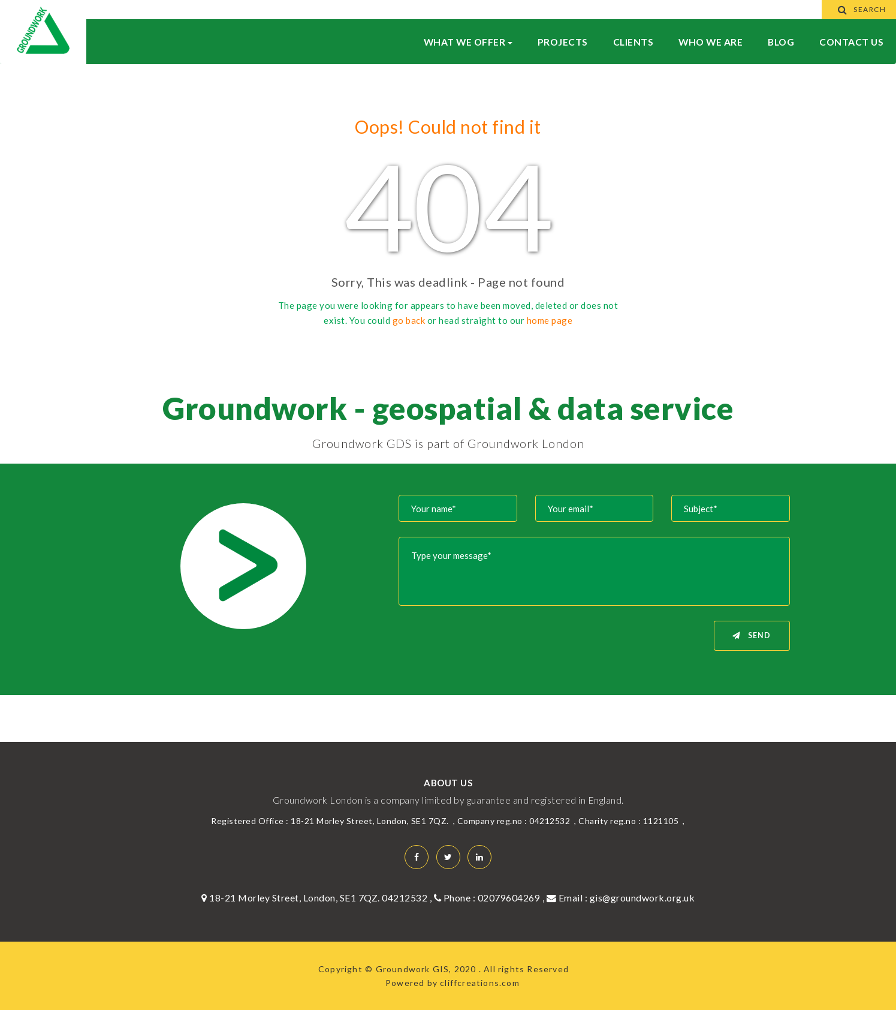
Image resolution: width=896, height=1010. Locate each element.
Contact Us (851, 41)
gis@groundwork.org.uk (642, 897)
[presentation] (494, 644)
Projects (563, 41)
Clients (633, 41)
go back (409, 320)
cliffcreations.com (480, 983)
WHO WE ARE (710, 41)
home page (550, 320)
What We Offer (468, 41)
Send (751, 635)
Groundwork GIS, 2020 (427, 969)
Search (859, 9)
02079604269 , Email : (534, 897)
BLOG (781, 41)
